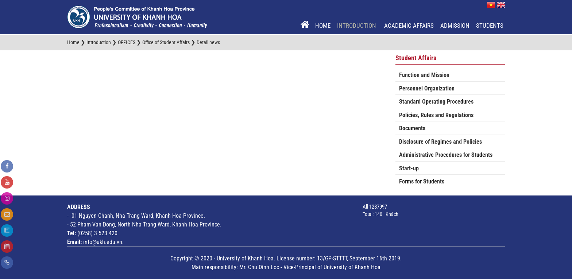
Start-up (409, 168)
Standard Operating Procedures (436, 101)
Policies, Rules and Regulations (436, 115)
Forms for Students (421, 181)
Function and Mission (424, 74)
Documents (412, 128)
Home (323, 25)
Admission (454, 25)
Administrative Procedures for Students (445, 154)
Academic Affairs (409, 25)
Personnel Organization (427, 88)
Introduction (357, 25)
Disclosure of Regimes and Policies (440, 141)
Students (489, 25)
